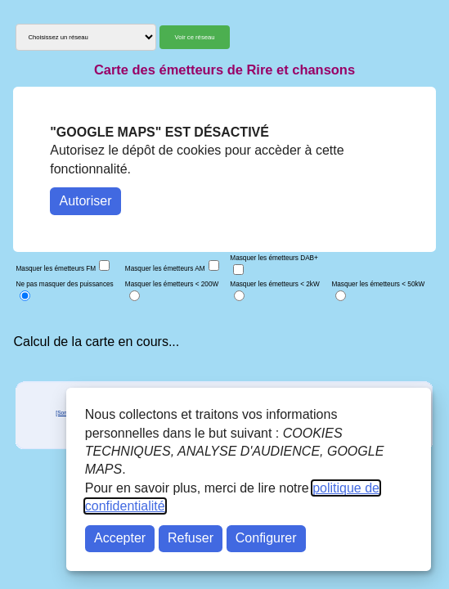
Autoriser (85, 201)
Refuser (190, 538)
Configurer (266, 538)
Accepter (120, 538)
